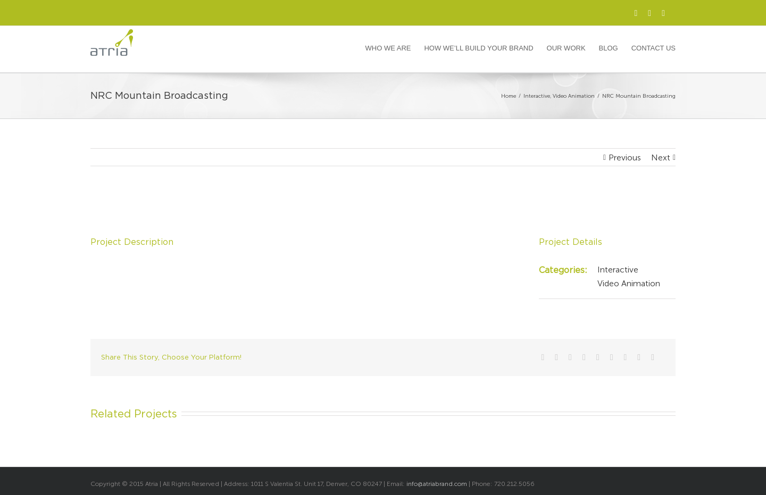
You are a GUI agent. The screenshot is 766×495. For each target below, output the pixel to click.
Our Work (566, 48)
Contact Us (653, 48)
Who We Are (388, 48)
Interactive (617, 269)
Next (660, 157)
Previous (625, 157)
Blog (608, 48)
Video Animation (628, 283)
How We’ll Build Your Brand (478, 48)
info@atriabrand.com (436, 484)
